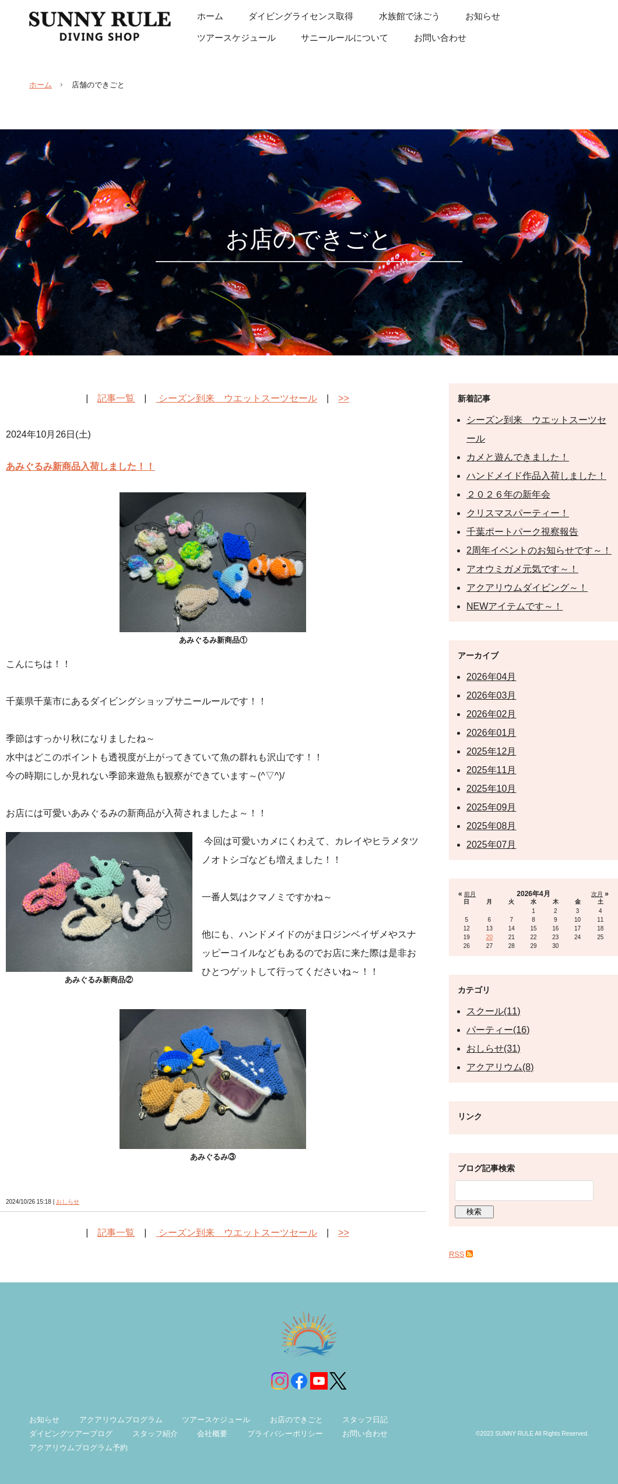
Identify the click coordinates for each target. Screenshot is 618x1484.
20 (489, 937)
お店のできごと (296, 1419)
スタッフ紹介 (155, 1433)
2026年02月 (491, 714)
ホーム (40, 84)
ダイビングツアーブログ (71, 1433)
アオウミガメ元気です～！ (522, 569)
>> (343, 398)
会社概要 (212, 1433)
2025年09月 (491, 807)
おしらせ (67, 1202)
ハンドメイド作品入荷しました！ (536, 476)
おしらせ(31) (493, 1048)
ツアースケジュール (216, 1419)
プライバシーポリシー (285, 1433)
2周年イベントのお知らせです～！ (539, 550)
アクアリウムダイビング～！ (527, 588)
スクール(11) (493, 1011)
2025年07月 (491, 844)
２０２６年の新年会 (508, 494)
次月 (597, 894)
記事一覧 (116, 398)
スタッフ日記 (365, 1419)
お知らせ (44, 1419)
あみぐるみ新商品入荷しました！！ (80, 466)
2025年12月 (491, 751)
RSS (456, 1254)
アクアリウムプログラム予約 (78, 1447)
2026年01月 (491, 733)
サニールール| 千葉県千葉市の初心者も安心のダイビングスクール (100, 26)
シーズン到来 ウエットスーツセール (236, 398)
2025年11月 (491, 770)
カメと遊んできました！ (517, 457)
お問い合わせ (365, 1433)
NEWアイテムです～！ (514, 606)
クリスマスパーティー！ (517, 513)
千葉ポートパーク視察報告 (522, 532)
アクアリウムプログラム (121, 1419)
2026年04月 (491, 677)
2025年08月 (491, 826)
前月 (470, 894)
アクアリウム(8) (500, 1067)
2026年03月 (491, 695)
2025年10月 (491, 789)
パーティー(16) (497, 1030)
